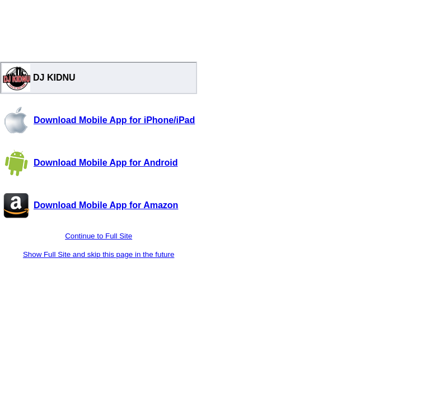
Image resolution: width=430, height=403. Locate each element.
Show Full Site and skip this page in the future (98, 254)
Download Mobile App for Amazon (106, 205)
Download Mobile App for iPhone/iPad (114, 120)
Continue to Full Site (98, 236)
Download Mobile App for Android (105, 162)
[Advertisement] (98, 28)
